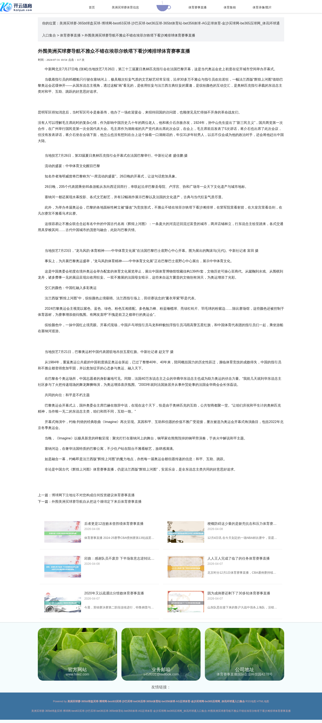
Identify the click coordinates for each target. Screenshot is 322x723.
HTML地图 (263, 701)
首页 (92, 7)
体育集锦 (230, 7)
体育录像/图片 (262, 7)
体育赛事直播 (197, 7)
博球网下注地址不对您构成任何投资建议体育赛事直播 (93, 495)
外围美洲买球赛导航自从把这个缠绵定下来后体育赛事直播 (97, 501)
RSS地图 (250, 701)
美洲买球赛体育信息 (125, 7)
